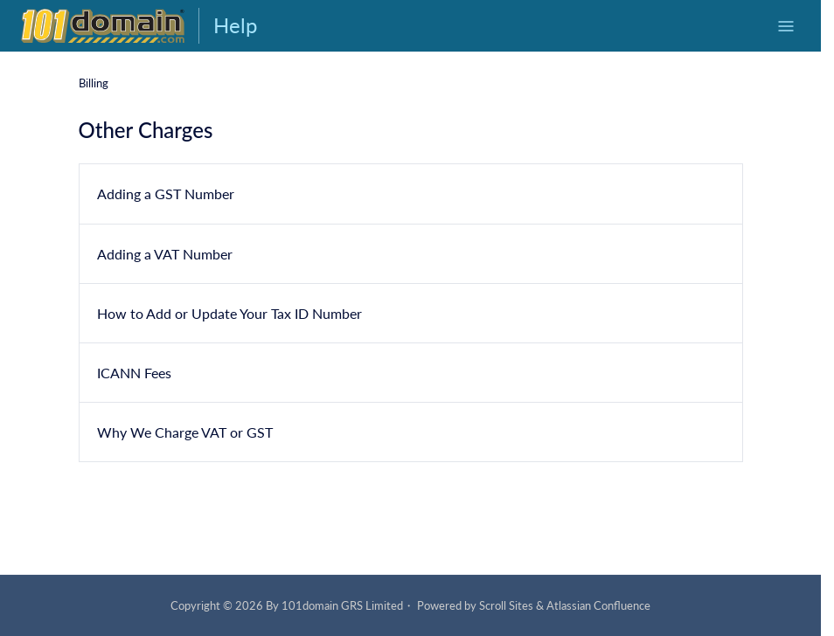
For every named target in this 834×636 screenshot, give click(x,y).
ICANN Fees (134, 372)
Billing (93, 83)
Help (235, 25)
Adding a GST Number (165, 193)
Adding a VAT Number (165, 253)
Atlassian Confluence (598, 605)
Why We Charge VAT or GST (185, 432)
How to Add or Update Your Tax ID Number (229, 313)
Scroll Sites (506, 605)
